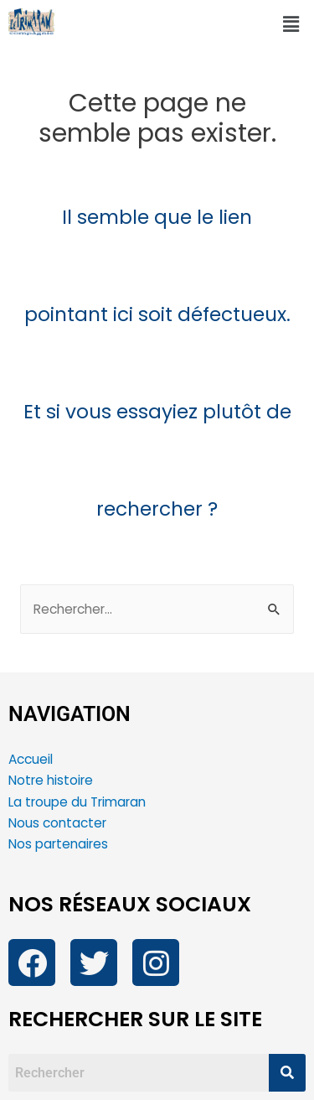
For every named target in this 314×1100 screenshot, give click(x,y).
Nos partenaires (58, 844)
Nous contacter (59, 823)
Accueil (30, 759)
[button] (291, 24)
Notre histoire (50, 780)
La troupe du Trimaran (77, 802)
